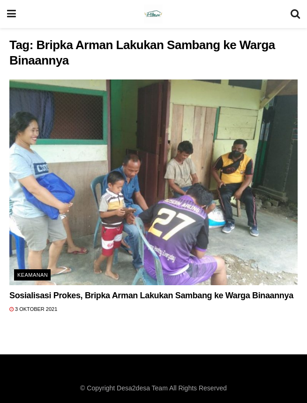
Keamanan (32, 275)
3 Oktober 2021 (33, 309)
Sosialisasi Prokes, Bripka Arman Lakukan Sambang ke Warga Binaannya (151, 295)
